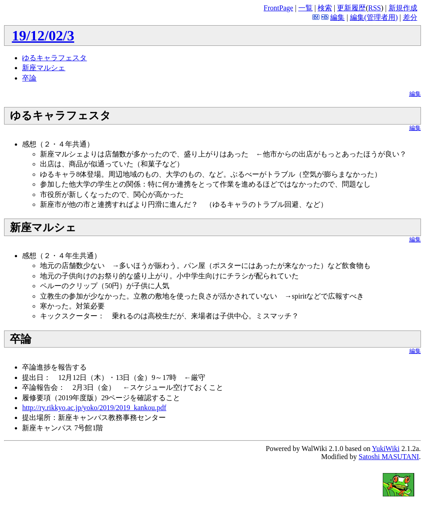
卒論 (29, 78)
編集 (337, 17)
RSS (374, 8)
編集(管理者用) (374, 17)
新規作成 (403, 8)
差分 (410, 17)
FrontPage (278, 8)
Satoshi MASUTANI (389, 456)
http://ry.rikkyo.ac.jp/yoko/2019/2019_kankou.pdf (94, 407)
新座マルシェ (43, 67)
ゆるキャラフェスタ (54, 58)
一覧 (305, 8)
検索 (325, 8)
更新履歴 (351, 8)
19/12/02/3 (43, 35)
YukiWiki (386, 448)
